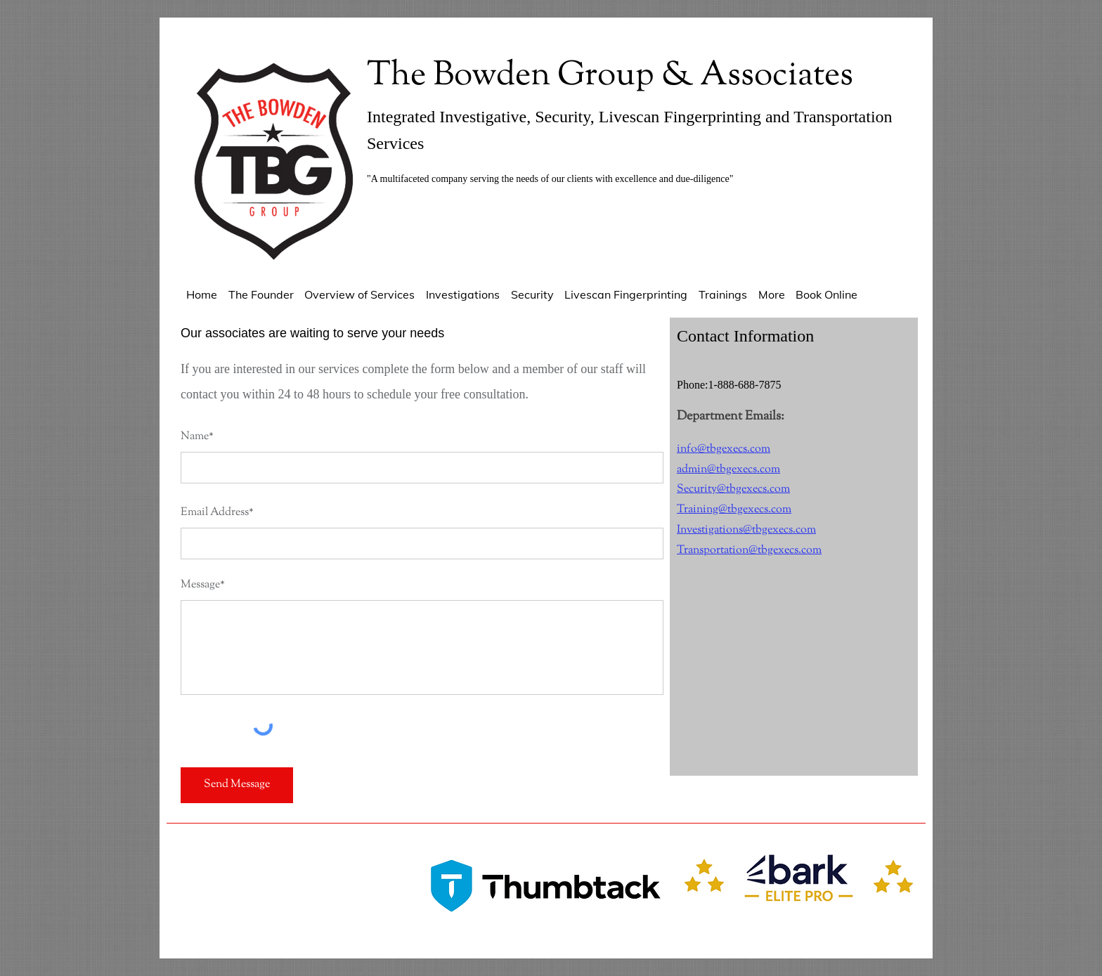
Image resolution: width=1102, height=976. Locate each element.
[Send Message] (237, 785)
